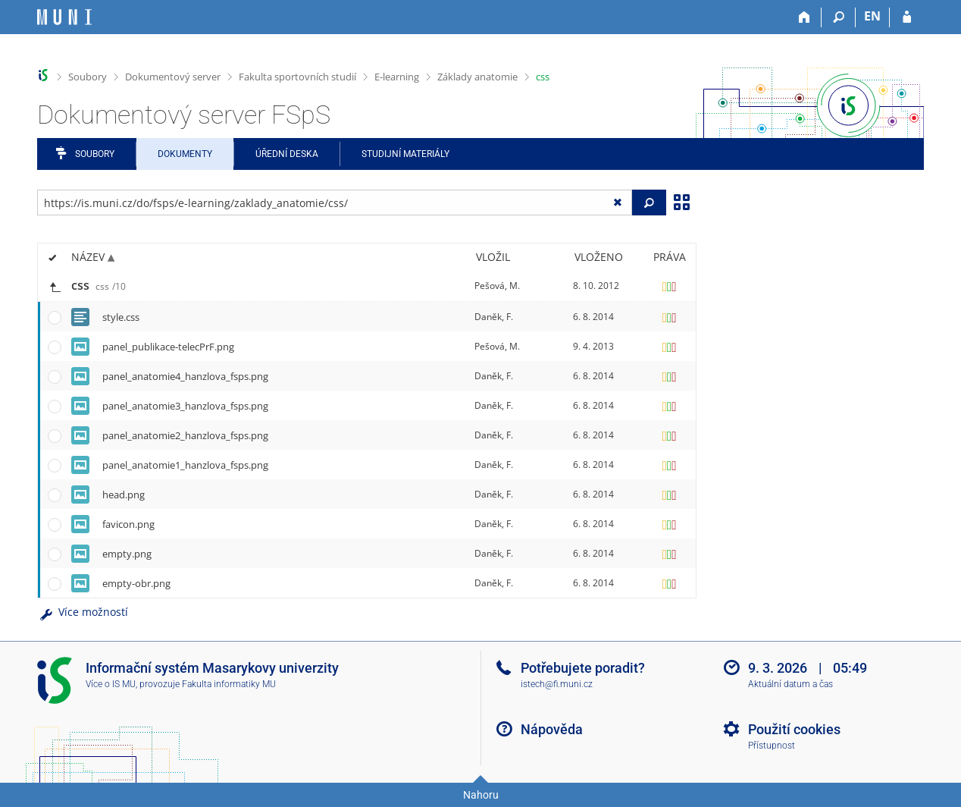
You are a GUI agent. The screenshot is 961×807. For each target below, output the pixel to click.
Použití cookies (794, 729)
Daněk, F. (493, 316)
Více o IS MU (111, 684)
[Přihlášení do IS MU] (907, 17)
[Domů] (804, 17)
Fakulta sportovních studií (297, 76)
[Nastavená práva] (669, 286)
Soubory (87, 76)
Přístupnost (771, 745)
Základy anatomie (477, 76)
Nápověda (552, 729)
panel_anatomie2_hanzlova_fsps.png (185, 435)
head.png (123, 494)
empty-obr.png (136, 583)
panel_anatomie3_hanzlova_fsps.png (185, 406)
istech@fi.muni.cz (557, 684)
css (542, 76)
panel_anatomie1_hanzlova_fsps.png (185, 465)
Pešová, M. (497, 285)
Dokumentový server (173, 76)
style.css (120, 317)
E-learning (396, 76)
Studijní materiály (405, 154)
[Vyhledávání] (839, 17)
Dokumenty (185, 154)
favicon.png (128, 524)
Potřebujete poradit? (583, 668)
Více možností (82, 611)
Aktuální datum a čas (790, 684)
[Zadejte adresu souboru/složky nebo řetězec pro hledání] (334, 202)
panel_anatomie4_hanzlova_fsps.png (185, 376)
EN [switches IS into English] (872, 16)
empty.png (127, 554)
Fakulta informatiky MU (229, 684)
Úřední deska (286, 154)
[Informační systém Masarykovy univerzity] (64, 17)
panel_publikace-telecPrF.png (168, 346)
